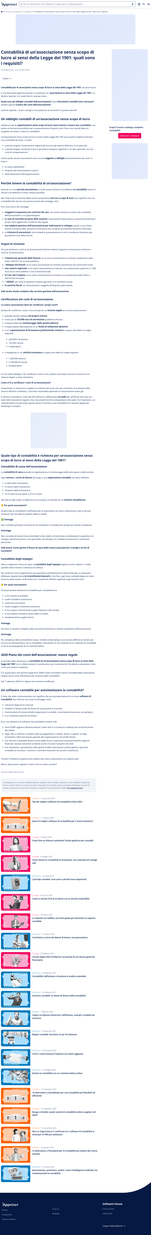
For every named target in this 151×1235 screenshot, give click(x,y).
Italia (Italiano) (118, 1225)
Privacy (5, 1210)
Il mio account (108, 1209)
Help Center (107, 1213)
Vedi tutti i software (129, 135)
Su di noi (55, 1209)
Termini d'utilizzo (8, 1219)
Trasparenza (7, 1214)
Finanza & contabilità (13, 12)
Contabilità (27, 12)
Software (55, 1213)
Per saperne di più (75, 788)
